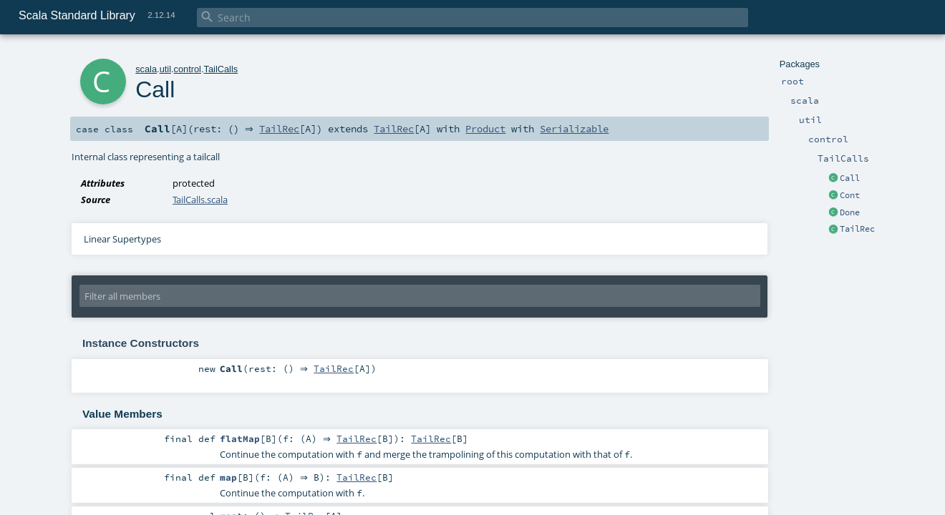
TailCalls (221, 69)
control (187, 69)
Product (490, 128)
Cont (850, 195)
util (165, 69)
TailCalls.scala (200, 199)
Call (850, 178)
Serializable (578, 128)
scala (146, 69)
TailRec (857, 229)
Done (850, 212)
